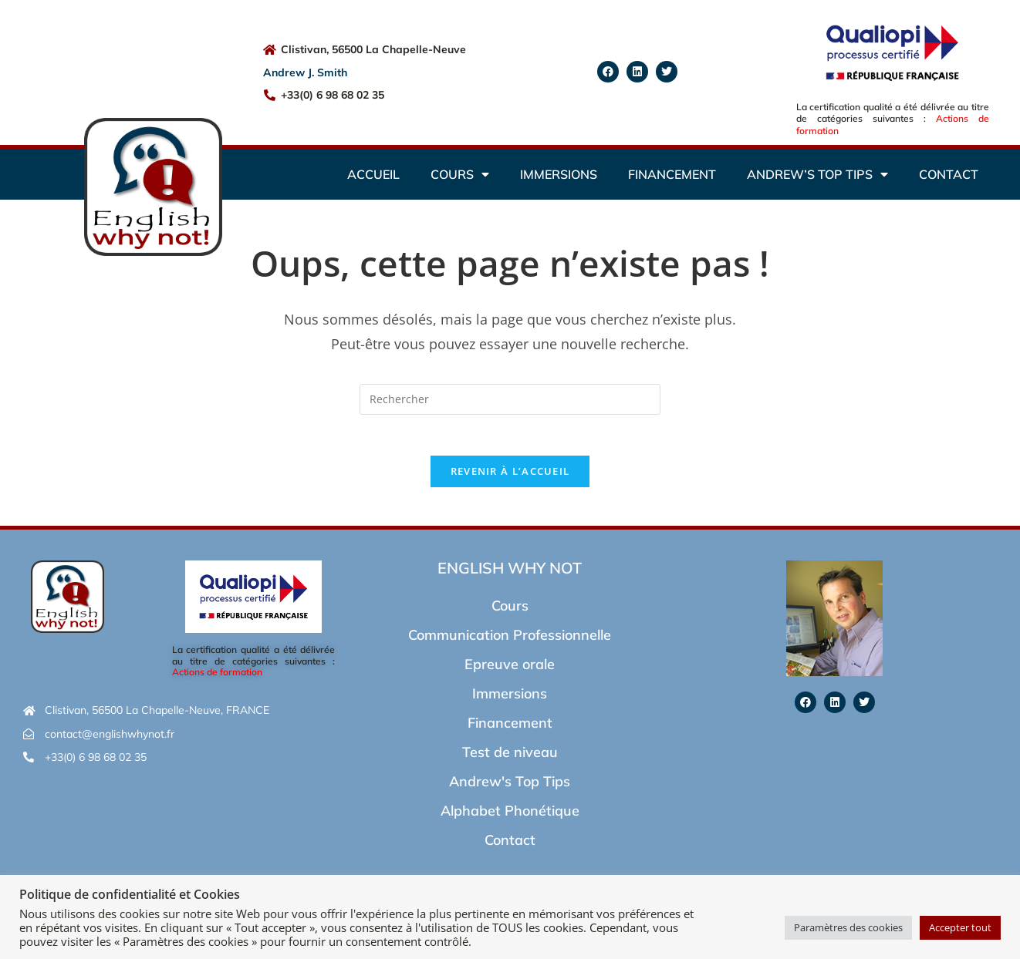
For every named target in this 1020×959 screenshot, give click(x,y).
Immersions (558, 174)
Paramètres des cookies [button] (848, 927)
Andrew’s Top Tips (817, 174)
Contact (948, 174)
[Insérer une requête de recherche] (510, 399)
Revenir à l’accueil (510, 476)
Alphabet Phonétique (510, 816)
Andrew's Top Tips (509, 787)
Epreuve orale (509, 669)
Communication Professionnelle (509, 640)
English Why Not (509, 573)
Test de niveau (510, 757)
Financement (672, 174)
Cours (460, 174)
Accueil (373, 174)
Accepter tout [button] (960, 927)
